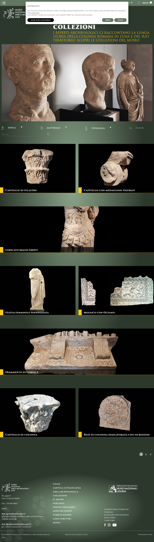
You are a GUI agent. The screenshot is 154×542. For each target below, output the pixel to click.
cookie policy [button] (35, 13)
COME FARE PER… (62, 519)
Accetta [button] (120, 20)
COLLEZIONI (60, 496)
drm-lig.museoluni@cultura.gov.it (16, 524)
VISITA (56, 484)
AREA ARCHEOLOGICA (65, 492)
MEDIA (57, 523)
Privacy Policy (110, 517)
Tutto (139, 128)
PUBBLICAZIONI (62, 515)
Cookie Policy (109, 520)
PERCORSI (58, 503)
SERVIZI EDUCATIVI (64, 507)
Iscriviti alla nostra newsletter (116, 515)
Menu (147, 2)
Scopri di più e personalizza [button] (40, 20)
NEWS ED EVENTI (62, 511)
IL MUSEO (58, 499)
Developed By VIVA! (145, 534)
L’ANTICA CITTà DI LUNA (67, 488)
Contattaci (108, 512)
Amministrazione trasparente (116, 509)
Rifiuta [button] (107, 20)
